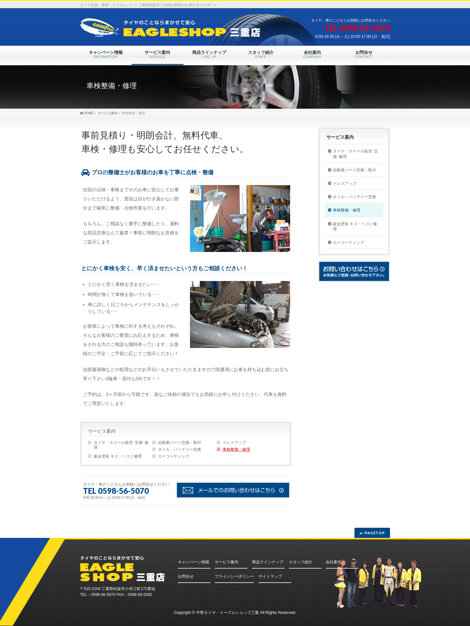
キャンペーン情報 (193, 562)
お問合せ (186, 576)
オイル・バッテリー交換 (179, 449)
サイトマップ (270, 576)
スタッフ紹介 (300, 562)
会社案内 (333, 562)
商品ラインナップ (267, 562)
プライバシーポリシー (234, 576)
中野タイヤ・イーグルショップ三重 (227, 612)
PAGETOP (375, 533)
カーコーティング (173, 456)
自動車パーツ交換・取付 (179, 442)
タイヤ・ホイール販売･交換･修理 (121, 445)
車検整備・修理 (236, 449)
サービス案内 (102, 431)
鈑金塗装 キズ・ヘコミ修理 (118, 456)
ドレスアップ (234, 442)
